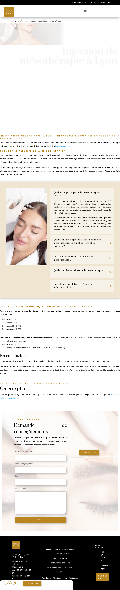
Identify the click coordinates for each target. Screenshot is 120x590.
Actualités (69, 567)
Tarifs (60, 572)
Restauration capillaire (60, 563)
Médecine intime (60, 558)
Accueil (14, 21)
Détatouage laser (54, 567)
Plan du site (46, 578)
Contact (93, 3)
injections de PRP (62, 146)
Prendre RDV (106, 3)
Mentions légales (60, 578)
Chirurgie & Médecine (64, 549)
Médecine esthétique (27, 21)
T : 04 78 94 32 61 (79, 3)
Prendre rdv (32, 583)
